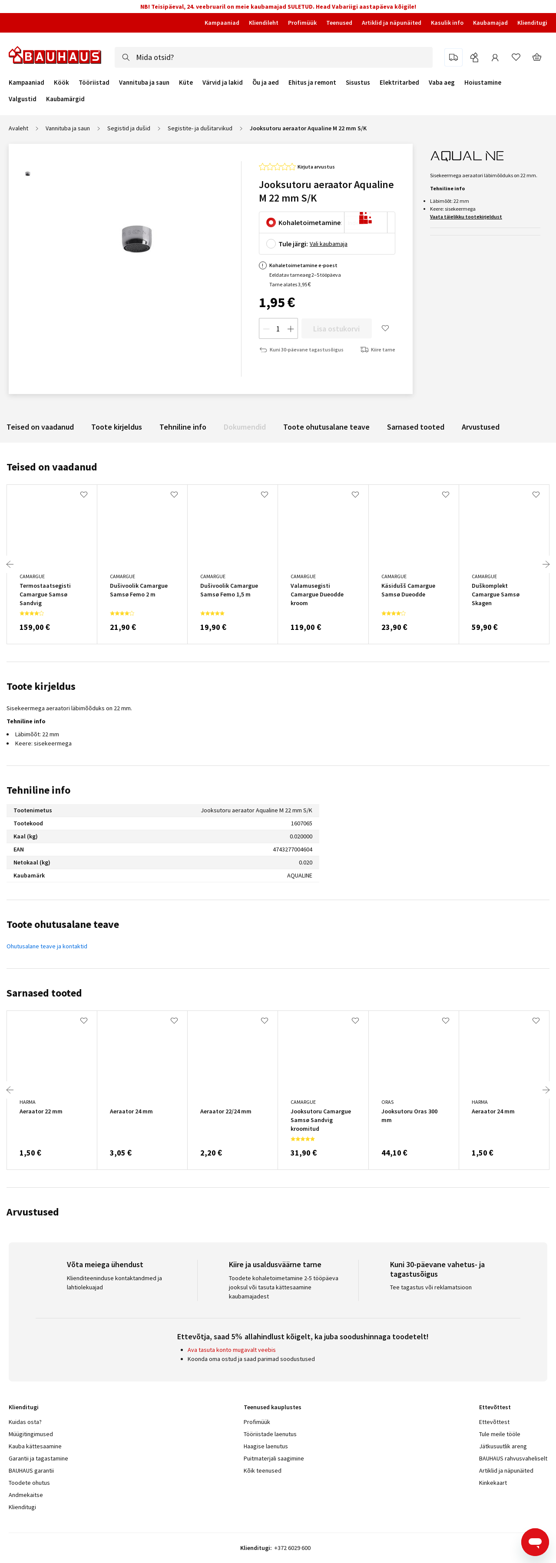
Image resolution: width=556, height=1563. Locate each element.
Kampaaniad (222, 22)
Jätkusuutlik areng (503, 1446)
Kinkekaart (493, 1483)
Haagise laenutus (266, 1446)
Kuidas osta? (25, 1422)
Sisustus (358, 82)
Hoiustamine (482, 82)
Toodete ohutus (29, 1483)
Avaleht (18, 128)
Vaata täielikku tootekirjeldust (466, 216)
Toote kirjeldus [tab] (41, 686)
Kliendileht (263, 22)
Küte (186, 82)
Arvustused (481, 427)
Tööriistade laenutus (270, 1434)
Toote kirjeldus (116, 427)
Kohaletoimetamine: (310, 222)
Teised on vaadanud (40, 427)
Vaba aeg (442, 82)
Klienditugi (532, 22)
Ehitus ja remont (312, 82)
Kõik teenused (262, 1470)
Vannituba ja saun (144, 82)
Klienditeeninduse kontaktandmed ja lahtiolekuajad (114, 1282)
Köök (61, 82)
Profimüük (302, 22)
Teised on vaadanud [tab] (52, 467)
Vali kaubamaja (329, 244)
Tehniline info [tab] (38, 790)
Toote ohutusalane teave (326, 427)
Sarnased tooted (415, 427)
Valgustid (22, 99)
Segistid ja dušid (128, 128)
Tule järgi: (293, 243)
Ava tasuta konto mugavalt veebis (232, 1350)
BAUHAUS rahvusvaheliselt (513, 1458)
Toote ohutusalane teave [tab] (63, 924)
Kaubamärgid (65, 99)
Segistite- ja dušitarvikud (200, 128)
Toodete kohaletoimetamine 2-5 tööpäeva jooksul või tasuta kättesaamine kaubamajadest (283, 1287)
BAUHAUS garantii (31, 1470)
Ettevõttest (494, 1422)
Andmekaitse (26, 1495)
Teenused (339, 22)
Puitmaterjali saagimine (274, 1458)
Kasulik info (447, 22)
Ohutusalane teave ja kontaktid (47, 946)
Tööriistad (94, 82)
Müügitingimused (31, 1434)
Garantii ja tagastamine (38, 1458)
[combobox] (274, 57)
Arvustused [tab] (33, 1212)
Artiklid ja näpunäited (391, 22)
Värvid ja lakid (222, 82)
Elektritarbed (399, 82)
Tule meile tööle (499, 1434)
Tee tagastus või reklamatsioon (431, 1287)
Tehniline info (182, 427)
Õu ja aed (265, 82)
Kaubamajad (490, 22)
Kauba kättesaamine (35, 1446)
